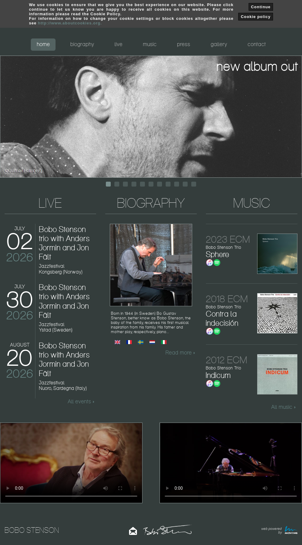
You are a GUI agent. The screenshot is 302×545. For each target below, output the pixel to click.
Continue (261, 7)
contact (257, 44)
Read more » (180, 353)
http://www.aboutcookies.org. (70, 23)
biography (82, 44)
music (150, 44)
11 (193, 184)
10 (185, 184)
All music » (283, 407)
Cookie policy (256, 16)
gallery (219, 44)
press (183, 44)
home (43, 44)
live (119, 44)
